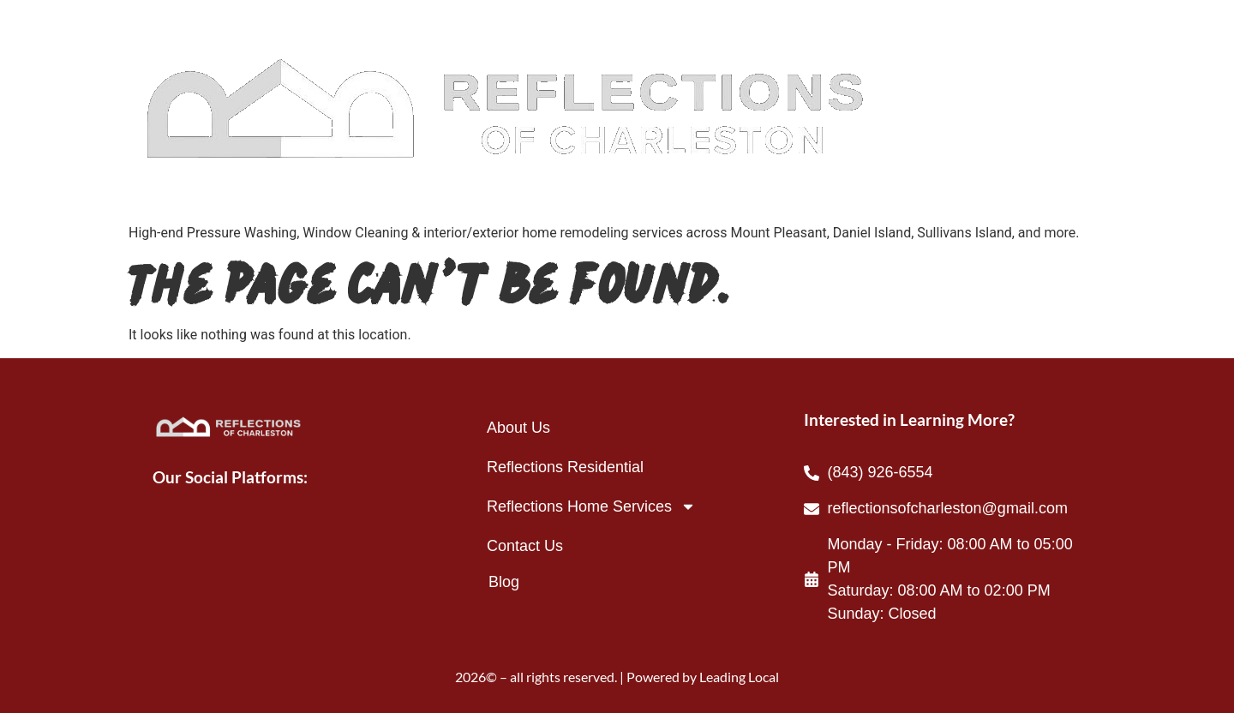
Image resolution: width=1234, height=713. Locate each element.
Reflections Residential (565, 467)
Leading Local (739, 676)
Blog (503, 581)
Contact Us (525, 545)
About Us (518, 427)
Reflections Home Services (591, 506)
